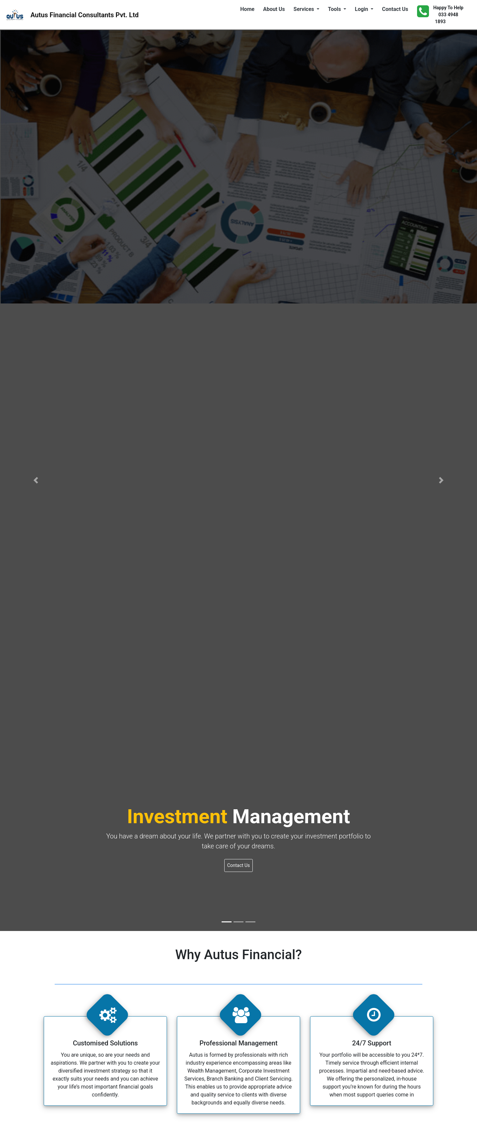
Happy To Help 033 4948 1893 (440, 14)
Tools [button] (335, 9)
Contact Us (396, 8)
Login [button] (362, 9)
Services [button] (304, 9)
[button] (36, 480)
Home (248, 8)
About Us (275, 8)
